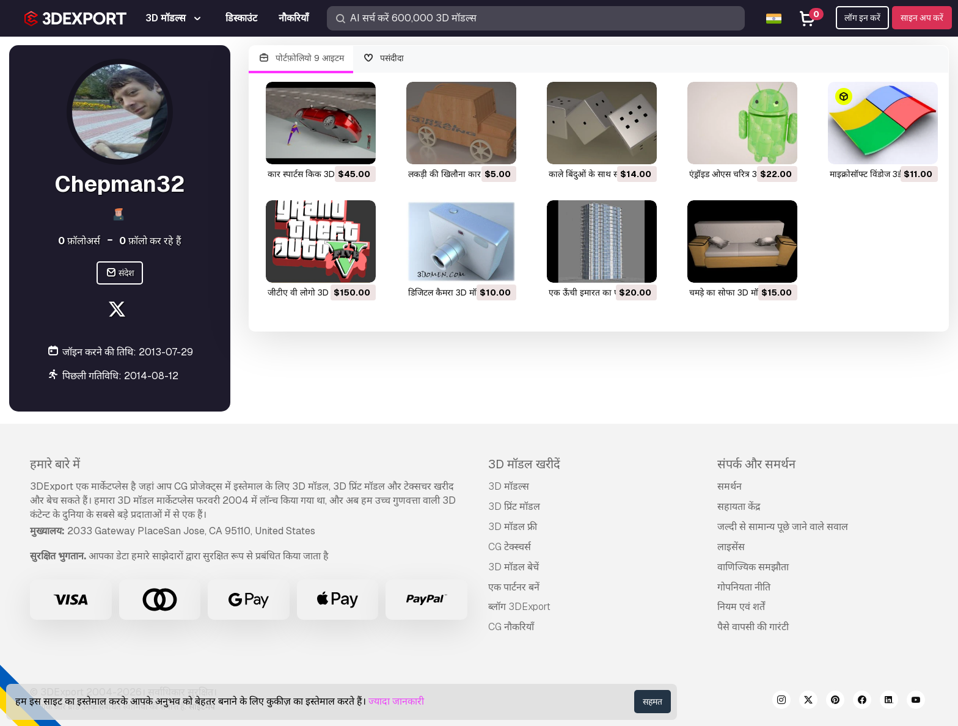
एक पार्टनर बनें (513, 587)
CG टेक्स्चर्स (509, 546)
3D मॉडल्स (508, 486)
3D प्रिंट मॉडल (514, 506)
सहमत (652, 701)
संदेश (120, 273)
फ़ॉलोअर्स (79, 240)
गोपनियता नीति (743, 587)
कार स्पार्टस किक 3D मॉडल (311, 174)
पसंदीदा (383, 58)
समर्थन (729, 486)
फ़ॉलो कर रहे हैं (150, 240)
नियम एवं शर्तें (741, 606)
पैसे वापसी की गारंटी (753, 626)
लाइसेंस (731, 546)
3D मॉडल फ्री (512, 526)
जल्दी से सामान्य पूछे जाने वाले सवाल (782, 526)
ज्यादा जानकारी (396, 701)
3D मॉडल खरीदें (524, 464)
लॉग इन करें (862, 17)
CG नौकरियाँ (511, 626)
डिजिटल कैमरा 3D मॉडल (447, 292)
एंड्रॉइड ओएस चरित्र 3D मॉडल (736, 174)
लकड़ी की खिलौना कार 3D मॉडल (461, 174)
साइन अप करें (922, 17)
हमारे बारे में (55, 464)
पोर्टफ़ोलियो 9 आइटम (301, 58)
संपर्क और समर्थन (756, 464)
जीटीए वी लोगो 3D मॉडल (308, 292)
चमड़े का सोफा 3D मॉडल (728, 292)
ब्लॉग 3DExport (519, 606)
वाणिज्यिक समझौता (753, 567)
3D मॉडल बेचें (513, 567)
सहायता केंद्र (739, 506)
